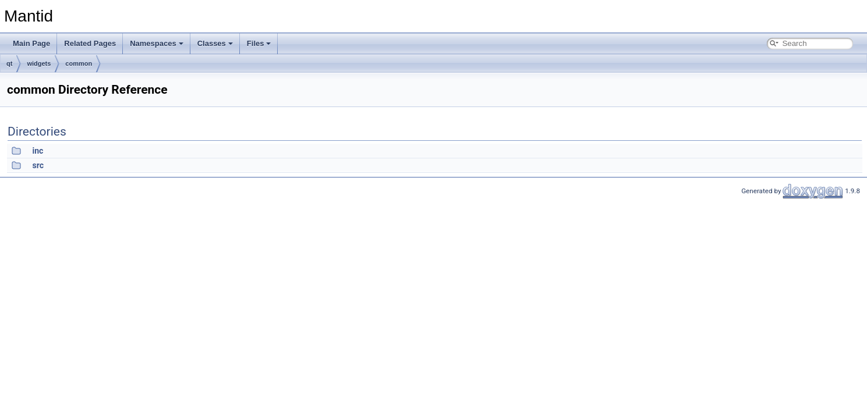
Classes (215, 43)
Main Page (31, 43)
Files (259, 43)
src (37, 165)
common (78, 63)
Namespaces (156, 43)
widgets (39, 63)
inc (37, 150)
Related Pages (90, 43)
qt (9, 63)
